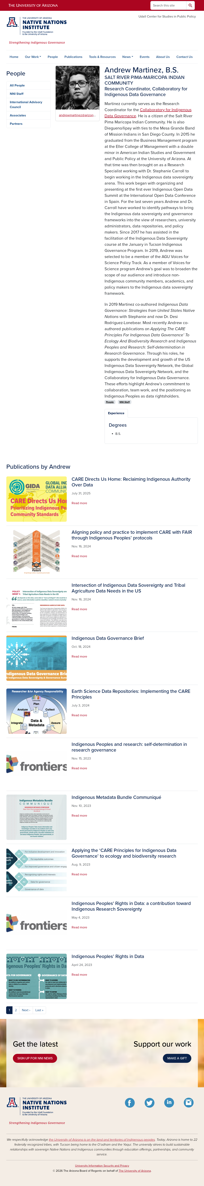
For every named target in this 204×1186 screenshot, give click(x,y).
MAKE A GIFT (177, 1058)
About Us (163, 57)
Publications (73, 57)
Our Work (32, 57)
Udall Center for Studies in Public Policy (167, 16)
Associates (18, 115)
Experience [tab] (116, 413)
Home (14, 57)
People (53, 57)
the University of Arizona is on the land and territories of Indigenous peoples (102, 1140)
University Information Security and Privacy (102, 1165)
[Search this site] (168, 5)
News (126, 57)
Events (145, 57)
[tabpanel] (151, 429)
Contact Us (184, 57)
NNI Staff (16, 94)
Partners (16, 124)
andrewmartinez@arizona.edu (80, 115)
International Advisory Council (26, 104)
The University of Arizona (135, 1171)
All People (17, 85)
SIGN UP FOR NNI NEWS (35, 1058)
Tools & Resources (102, 57)
